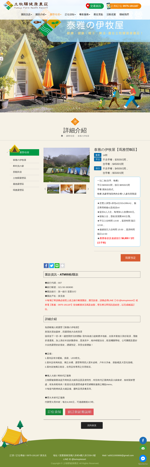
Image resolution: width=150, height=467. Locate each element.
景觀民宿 (17, 172)
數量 (98, 155)
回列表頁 (91, 425)
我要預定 (130, 257)
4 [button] (79, 108)
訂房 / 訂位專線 (17, 455)
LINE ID (67, 459)
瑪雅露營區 (18, 190)
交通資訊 (95, 6)
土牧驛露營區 (19, 178)
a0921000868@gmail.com (121, 455)
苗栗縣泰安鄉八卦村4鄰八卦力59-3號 (77, 455)
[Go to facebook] (143, 458)
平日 (98, 159)
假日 (98, 168)
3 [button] (76, 108)
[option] (75, 56)
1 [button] (70, 108)
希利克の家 (18, 166)
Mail (104, 455)
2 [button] (73, 108)
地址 (55, 455)
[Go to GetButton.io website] (143, 464)
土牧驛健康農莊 (25, 5)
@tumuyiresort (74, 459)
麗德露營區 (18, 184)
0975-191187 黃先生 (37, 455)
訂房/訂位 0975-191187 (124, 6)
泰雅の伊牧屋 (19, 160)
